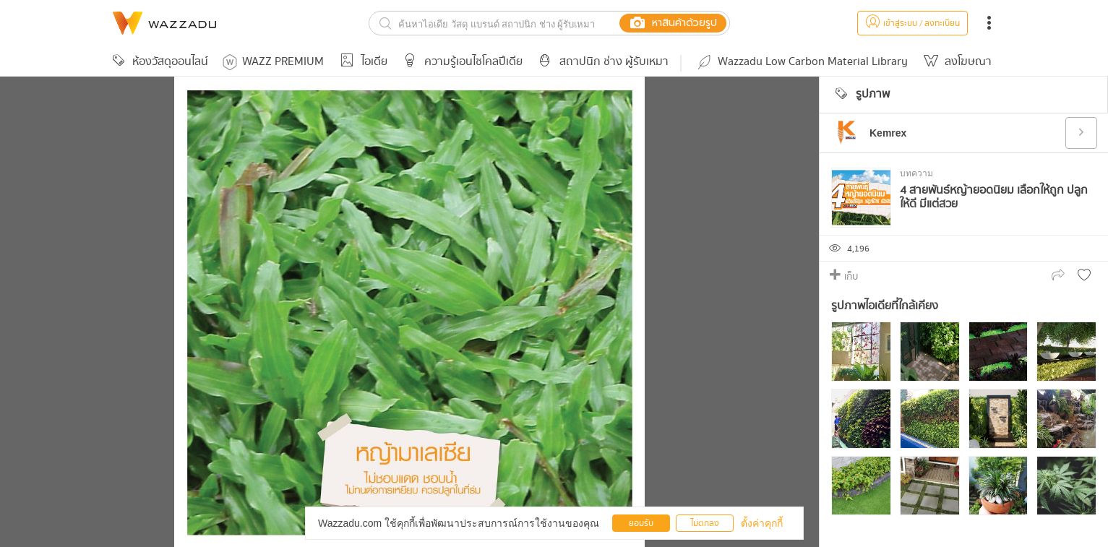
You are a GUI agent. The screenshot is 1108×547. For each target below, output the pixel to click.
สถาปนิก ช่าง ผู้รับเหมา (601, 61)
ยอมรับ (641, 523)
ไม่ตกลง (705, 523)
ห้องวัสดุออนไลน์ (158, 61)
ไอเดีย (361, 61)
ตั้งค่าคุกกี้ (762, 523)
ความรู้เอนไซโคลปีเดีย (461, 61)
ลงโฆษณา (956, 61)
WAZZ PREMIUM (274, 61)
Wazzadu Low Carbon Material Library (801, 61)
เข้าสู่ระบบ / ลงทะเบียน (912, 23)
